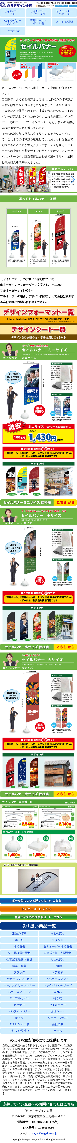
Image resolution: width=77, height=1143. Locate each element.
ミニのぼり (58, 959)
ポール (19, 940)
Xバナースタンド (58, 978)
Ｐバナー (19, 1004)
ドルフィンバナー (19, 1011)
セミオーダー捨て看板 (57, 946)
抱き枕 (57, 998)
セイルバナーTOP (12, 13)
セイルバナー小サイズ (64, 13)
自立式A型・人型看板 (58, 952)
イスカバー (58, 991)
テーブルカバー (19, 998)
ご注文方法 (13, 31)
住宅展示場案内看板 (19, 959)
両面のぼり (58, 933)
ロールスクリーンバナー (19, 985)
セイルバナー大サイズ (12, 22)
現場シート (58, 1011)
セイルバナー (57, 1004)
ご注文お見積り (19, 1030)
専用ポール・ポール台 (38, 22)
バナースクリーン (19, 991)
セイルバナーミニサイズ (38, 13)
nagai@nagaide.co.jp (44, 1133)
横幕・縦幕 (19, 965)
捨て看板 (19, 946)
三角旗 (57, 965)
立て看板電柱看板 (19, 952)
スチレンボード (19, 1024)
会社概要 (57, 1024)
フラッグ (19, 972)
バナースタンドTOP (19, 978)
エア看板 (57, 972)
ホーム (57, 1030)
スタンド (57, 940)
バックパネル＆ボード (57, 985)
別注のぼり (19, 933)
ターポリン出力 (58, 1017)
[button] (4, 179)
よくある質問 (64, 21)
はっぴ (19, 1017)
